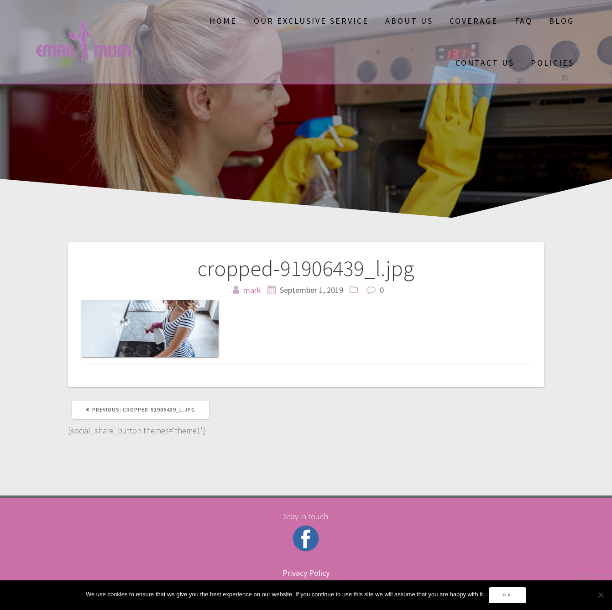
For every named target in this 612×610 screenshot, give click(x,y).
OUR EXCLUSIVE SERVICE (311, 21)
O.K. (507, 595)
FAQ (524, 21)
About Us (409, 21)
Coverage (474, 21)
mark (252, 290)
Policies (552, 62)
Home (223, 21)
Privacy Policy (306, 573)
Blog (561, 21)
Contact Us (484, 62)
